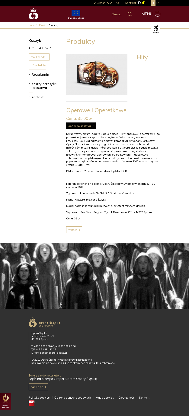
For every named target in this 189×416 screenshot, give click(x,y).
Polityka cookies (39, 397)
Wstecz (72, 230)
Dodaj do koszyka (79, 126)
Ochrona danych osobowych (72, 397)
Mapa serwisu (105, 397)
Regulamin (40, 74)
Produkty (38, 65)
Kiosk (42, 25)
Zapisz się (37, 387)
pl (153, 2)
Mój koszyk (38, 57)
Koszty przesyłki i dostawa (44, 86)
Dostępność (126, 397)
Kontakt (37, 97)
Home (32, 25)
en (157, 2)
